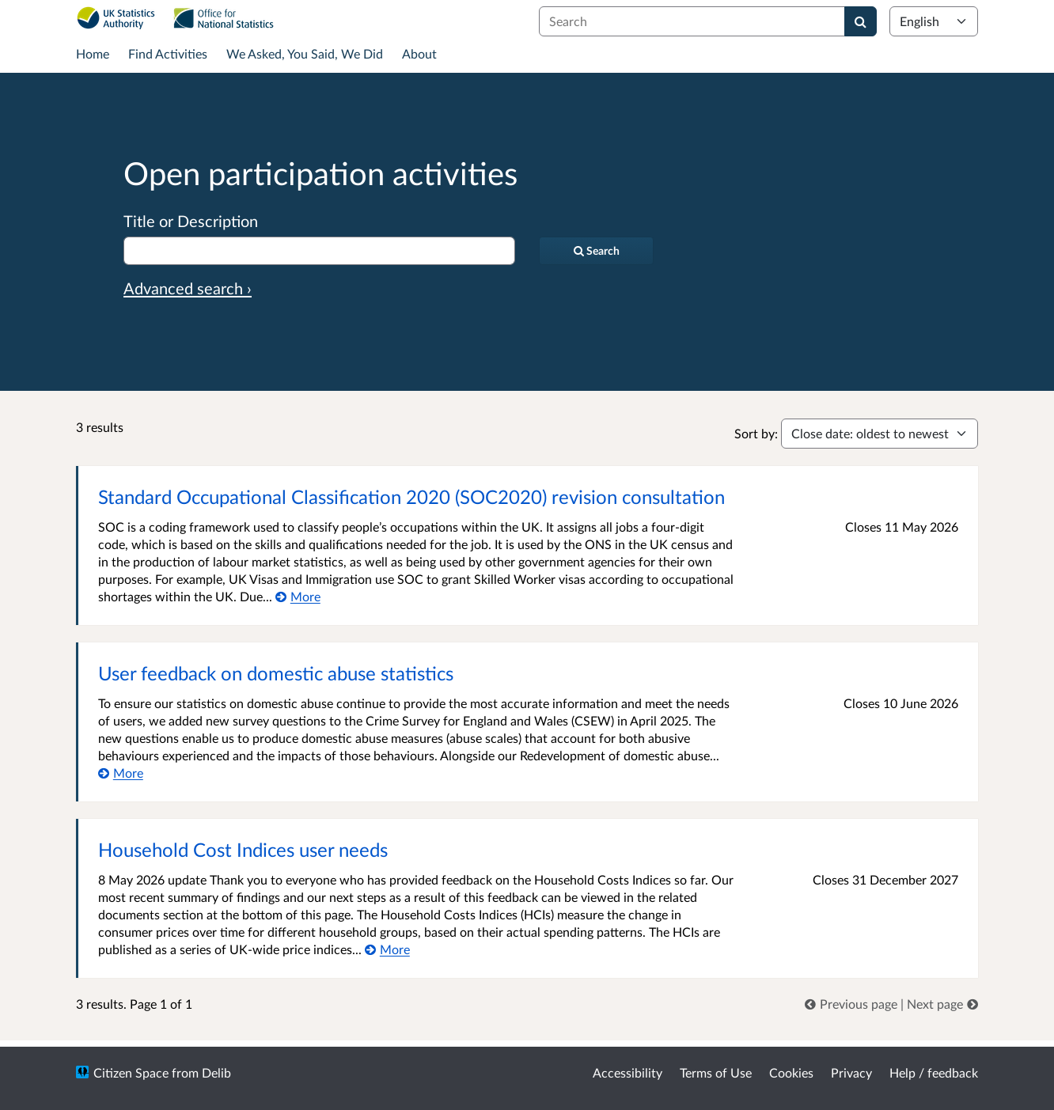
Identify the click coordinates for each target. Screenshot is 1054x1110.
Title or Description (190, 220)
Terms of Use (716, 1072)
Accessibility (627, 1072)
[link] (852, 1003)
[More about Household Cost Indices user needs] (387, 949)
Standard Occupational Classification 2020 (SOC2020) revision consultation (411, 496)
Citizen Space (131, 1072)
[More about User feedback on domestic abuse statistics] (120, 772)
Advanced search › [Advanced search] (187, 287)
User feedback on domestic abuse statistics (275, 672)
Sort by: (756, 433)
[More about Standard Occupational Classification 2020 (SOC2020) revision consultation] (297, 596)
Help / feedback (933, 1072)
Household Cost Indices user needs (243, 849)
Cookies (791, 1072)
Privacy (851, 1072)
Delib (216, 1072)
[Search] (860, 21)
